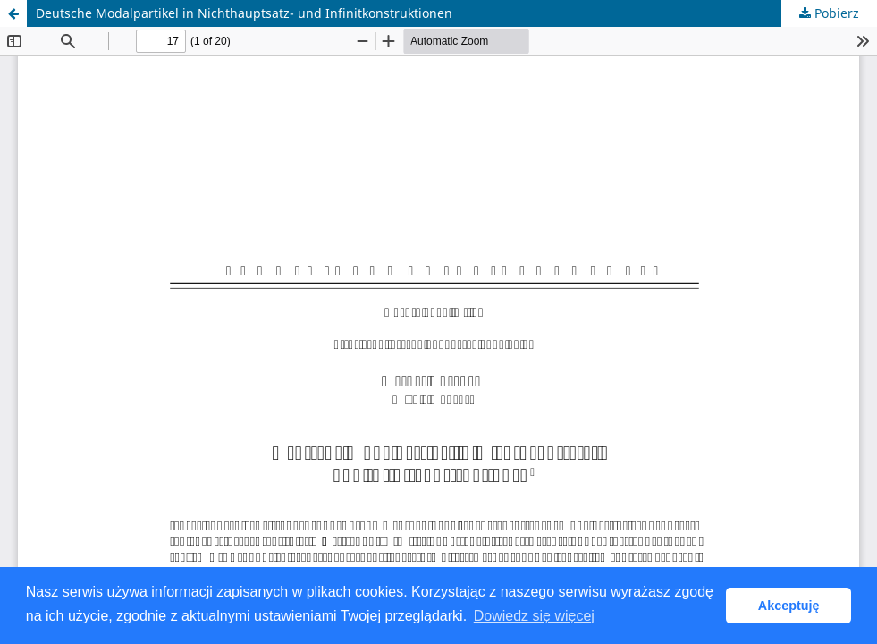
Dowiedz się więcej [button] (534, 615)
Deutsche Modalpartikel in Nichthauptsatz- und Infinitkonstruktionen (244, 12)
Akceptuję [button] (789, 605)
